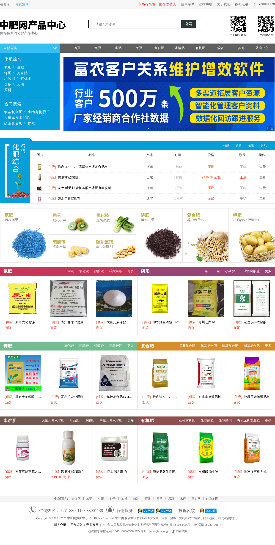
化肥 (101, 498)
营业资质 (92, 524)
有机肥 (25, 78)
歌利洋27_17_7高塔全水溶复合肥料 (77, 168)
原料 (7, 90)
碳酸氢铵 (115, 271)
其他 (20, 84)
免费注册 (22, 4)
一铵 (217, 271)
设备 (7, 84)
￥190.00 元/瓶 (60, 477)
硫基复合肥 (13, 123)
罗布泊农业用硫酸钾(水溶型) (68, 397)
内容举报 (180, 531)
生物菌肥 (207, 420)
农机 (124, 498)
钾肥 (7, 73)
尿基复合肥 (187, 346)
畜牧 (148, 498)
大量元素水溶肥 (17, 117)
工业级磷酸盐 (250, 271)
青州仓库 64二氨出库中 (206, 322)
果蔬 (171, 498)
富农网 (196, 498)
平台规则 (76, 524)
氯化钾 (69, 346)
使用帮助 (188, 4)
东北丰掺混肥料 (63, 200)
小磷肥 (230, 271)
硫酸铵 (99, 271)
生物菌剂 (225, 420)
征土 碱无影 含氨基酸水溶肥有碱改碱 (79, 190)
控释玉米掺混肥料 (252, 397)
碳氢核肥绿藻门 (63, 179)
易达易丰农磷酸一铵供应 (252, 322)
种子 (113, 498)
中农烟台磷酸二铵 (160, 322)
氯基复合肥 (13, 112)
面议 (8, 327)
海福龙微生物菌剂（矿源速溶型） (160, 471)
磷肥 (20, 67)
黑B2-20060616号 (180, 524)
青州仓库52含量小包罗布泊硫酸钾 (68, 322)
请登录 (5, 4)
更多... (264, 145)
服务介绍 (60, 524)
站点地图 (212, 498)
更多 (130, 271)
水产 (183, 498)
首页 (77, 48)
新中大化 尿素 (20, 322)
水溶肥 (9, 78)
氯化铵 (84, 271)
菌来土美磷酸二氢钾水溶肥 (23, 397)
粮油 (136, 498)
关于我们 (224, 4)
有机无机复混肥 (248, 420)
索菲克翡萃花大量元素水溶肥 (23, 471)
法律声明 (206, 4)
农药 (89, 498)
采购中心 (261, 48)
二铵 (205, 271)
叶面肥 (74, 420)
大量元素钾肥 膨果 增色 (114, 322)
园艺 (159, 498)
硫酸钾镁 (115, 346)
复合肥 (22, 73)
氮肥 (7, 67)
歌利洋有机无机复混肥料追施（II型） (252, 471)
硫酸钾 (84, 346)
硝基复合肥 (252, 346)
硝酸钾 (99, 346)
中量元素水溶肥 (111, 420)
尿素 (31, 123)
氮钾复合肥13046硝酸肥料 (114, 397)
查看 (262, 168)
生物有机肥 (37, 112)
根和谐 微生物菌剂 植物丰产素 (206, 471)
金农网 (76, 498)
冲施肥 (89, 420)
